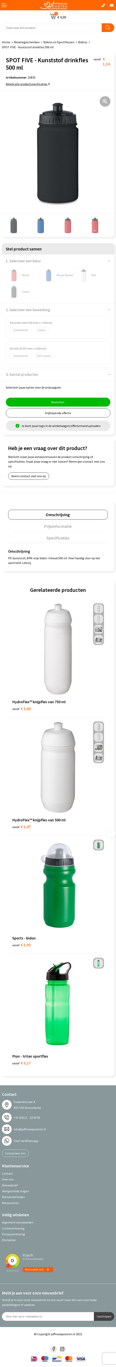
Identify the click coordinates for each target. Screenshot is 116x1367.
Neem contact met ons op (28, 476)
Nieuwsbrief (10, 1185)
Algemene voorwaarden (17, 1222)
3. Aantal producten (22, 374)
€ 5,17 (21, 1063)
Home (6, 42)
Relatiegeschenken (27, 42)
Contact (7, 1173)
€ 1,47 (21, 826)
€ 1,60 (21, 708)
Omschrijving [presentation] (58, 514)
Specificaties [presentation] (57, 538)
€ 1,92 (21, 944)
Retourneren (10, 1203)
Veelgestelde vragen (15, 1191)
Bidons (82, 42)
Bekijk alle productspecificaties (28, 84)
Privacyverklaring (13, 1234)
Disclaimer (9, 1240)
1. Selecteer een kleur (23, 260)
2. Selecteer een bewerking (28, 309)
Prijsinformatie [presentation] (58, 526)
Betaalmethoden (13, 1197)
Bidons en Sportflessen (58, 42)
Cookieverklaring (13, 1228)
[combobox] (52, 27)
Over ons (8, 1179)
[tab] (58, 514)
